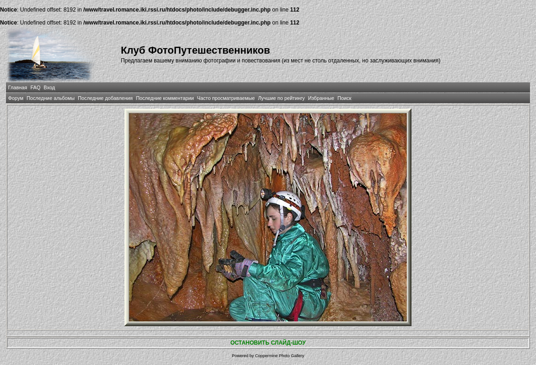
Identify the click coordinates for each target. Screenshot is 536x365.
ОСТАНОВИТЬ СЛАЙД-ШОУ (268, 343)
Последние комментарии (165, 98)
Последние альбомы (50, 98)
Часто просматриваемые (226, 98)
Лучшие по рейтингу (281, 98)
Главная (17, 87)
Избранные (321, 98)
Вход (49, 87)
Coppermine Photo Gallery (279, 355)
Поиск (344, 98)
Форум (16, 98)
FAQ (36, 87)
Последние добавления (105, 98)
